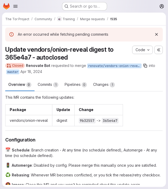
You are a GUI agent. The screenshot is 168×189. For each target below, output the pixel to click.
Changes (104, 84)
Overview (19, 84)
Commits (48, 84)
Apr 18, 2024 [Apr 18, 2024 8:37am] (31, 71)
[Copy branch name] (145, 65)
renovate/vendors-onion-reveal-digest (115, 66)
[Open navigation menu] (15, 6)
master (12, 72)
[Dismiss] (156, 34)
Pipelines (76, 84)
